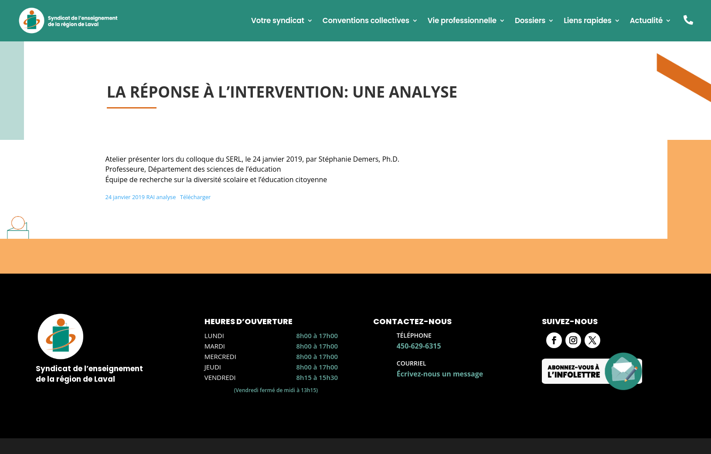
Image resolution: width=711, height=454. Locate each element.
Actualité (646, 21)
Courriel (411, 363)
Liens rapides (587, 21)
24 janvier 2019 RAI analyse (140, 197)
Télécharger (195, 197)
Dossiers (530, 21)
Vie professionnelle (462, 21)
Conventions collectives (366, 21)
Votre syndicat (277, 21)
